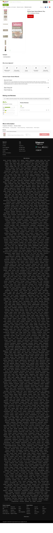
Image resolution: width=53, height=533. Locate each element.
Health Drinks (13, 508)
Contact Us (21, 145)
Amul (27, 506)
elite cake (36, 508)
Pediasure (44, 508)
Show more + (26, 516)
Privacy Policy (5, 149)
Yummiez (28, 510)
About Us (4, 143)
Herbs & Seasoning (22, 127)
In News (4, 145)
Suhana (28, 9)
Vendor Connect (22, 151)
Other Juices (13, 511)
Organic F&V (5, 510)
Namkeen (12, 510)
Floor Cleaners (5, 511)
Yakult (43, 510)
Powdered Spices (30, 127)
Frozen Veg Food (6, 513)
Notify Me (30, 16)
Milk (3, 508)
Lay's (43, 513)
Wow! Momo (36, 511)
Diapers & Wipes (14, 513)
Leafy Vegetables (22, 511)
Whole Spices (36, 127)
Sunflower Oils (5, 506)
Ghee (20, 506)
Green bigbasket (6, 147)
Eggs (20, 510)
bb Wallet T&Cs (22, 149)
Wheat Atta (13, 506)
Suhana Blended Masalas (11, 131)
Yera (35, 510)
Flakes (20, 508)
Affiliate (4, 151)
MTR (43, 506)
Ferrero (35, 513)
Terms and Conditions (7, 152)
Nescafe (36, 506)
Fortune (43, 511)
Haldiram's (29, 513)
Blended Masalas (6, 127)
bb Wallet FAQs (22, 147)
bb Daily (4, 154)
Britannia (28, 511)
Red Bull (28, 508)
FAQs (20, 143)
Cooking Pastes (13, 127)
